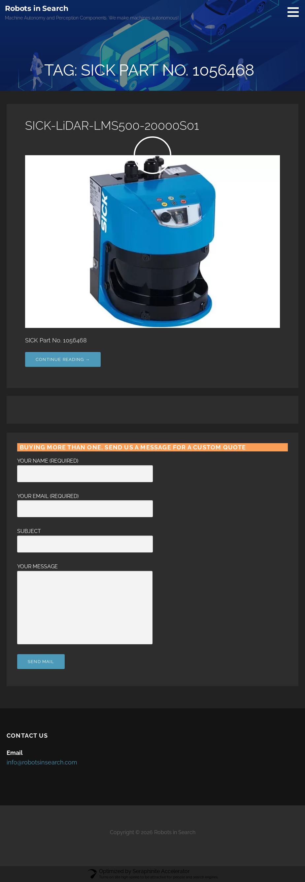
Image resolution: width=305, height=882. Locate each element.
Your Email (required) (85, 502)
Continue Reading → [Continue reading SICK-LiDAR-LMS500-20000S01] (63, 359)
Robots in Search (36, 8)
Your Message (84, 570)
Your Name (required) (85, 467)
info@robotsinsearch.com (42, 762)
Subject (85, 537)
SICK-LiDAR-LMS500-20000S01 (112, 125)
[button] (295, 11)
